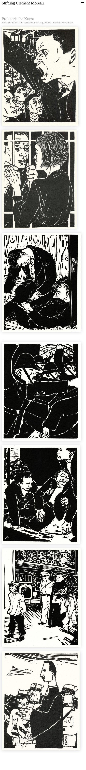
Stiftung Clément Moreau (23, 3)
